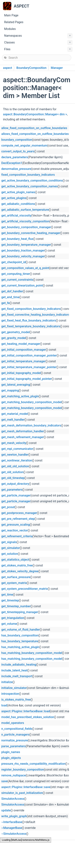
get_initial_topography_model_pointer (26, 379)
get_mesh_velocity (13, 443)
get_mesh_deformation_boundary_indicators (31, 425)
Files (38, 49)
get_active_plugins (13, 198)
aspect (7, 68)
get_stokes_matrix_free (17, 565)
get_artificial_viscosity (16, 215)
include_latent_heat (14, 670)
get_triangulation (12, 618)
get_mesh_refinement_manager (22, 437)
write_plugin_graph (14, 816)
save (4, 781)
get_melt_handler (12, 419)
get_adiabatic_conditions (18, 204)
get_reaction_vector (14, 530)
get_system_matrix (14, 583)
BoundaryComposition (31, 68)
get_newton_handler (14, 454)
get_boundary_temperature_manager (26, 244)
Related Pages (13, 22)
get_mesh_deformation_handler (22, 431)
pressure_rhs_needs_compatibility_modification (33, 763)
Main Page (11, 15)
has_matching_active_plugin (20, 647)
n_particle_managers (15, 734)
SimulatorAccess (12, 798)
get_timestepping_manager (19, 612)
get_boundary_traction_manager (23, 250)
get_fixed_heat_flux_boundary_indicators (28, 320)
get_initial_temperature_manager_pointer (29, 367)
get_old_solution (12, 472)
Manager (57, 68)
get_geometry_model (15, 332)
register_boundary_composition (22, 769)
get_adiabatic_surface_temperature (25, 209)
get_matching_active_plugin (20, 396)
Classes (38, 42)
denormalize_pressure (16, 169)
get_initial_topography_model (21, 373)
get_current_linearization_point (22, 285)
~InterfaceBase (11, 822)
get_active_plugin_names (18, 192)
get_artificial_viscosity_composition (25, 221)
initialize (7, 682)
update (6, 810)
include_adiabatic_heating (18, 664)
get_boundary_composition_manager (26, 227)
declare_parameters (14, 157)
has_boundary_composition (19, 635)
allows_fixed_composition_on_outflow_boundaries (35, 134)
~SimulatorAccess (13, 833)
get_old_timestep (12, 478)
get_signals (9, 542)
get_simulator (10, 548)
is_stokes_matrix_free (16, 699)
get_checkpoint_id (13, 262)
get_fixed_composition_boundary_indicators (30, 309)
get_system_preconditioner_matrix (24, 589)
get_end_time (10, 297)
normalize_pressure (14, 740)
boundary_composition (16, 139)
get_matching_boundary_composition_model (31, 402)
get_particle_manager (16, 495)
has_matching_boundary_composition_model (31, 653)
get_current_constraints (17, 279)
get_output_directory (15, 484)
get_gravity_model (13, 338)
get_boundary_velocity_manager (23, 256)
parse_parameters (13, 746)
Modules (10, 29)
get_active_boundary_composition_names (29, 186)
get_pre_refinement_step (17, 519)
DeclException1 (11, 163)
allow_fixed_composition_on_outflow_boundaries (34, 128)
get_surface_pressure (15, 577)
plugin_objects (11, 758)
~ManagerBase (11, 828)
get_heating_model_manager (20, 344)
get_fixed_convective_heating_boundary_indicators (35, 314)
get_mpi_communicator (17, 449)
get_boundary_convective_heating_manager (30, 233)
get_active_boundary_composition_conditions (32, 180)
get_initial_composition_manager (23, 349)
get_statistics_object (15, 559)
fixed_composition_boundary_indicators (28, 174)
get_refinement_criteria (16, 536)
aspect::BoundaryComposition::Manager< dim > (35, 114)
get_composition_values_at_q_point (25, 268)
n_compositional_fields (16, 728)
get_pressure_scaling (15, 524)
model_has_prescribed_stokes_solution (27, 717)
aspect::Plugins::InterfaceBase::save (25, 787)
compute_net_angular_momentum (24, 145)
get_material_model (14, 414)
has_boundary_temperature (19, 641)
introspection (10, 694)
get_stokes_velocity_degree (19, 571)
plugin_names (10, 752)
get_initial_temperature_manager (23, 361)
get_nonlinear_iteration (16, 460)
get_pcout (8, 507)
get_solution (9, 554)
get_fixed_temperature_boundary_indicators (30, 326)
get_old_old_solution (15, 466)
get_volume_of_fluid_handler (20, 629)
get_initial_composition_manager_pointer (29, 355)
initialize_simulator (14, 688)
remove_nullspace (13, 775)
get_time (7, 594)
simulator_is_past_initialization (22, 793)
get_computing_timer (15, 274)
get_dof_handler (12, 291)
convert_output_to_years (17, 151)
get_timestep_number (16, 606)
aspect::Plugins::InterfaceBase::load (25, 711)
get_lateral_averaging (15, 384)
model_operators (12, 723)
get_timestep (10, 600)
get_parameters (11, 489)
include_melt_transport (16, 676)
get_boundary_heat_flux (17, 239)
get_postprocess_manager (19, 513)
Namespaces (38, 35)
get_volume (9, 624)
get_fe (5, 303)
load (4, 705)
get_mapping (10, 390)
